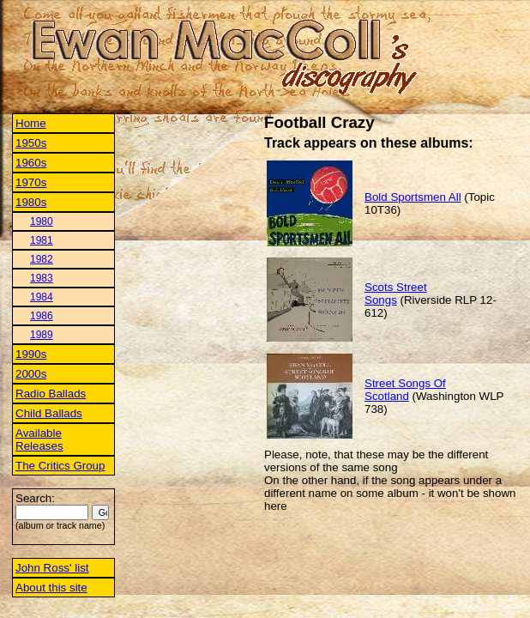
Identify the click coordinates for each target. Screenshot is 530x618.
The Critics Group (60, 465)
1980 (41, 221)
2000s (30, 373)
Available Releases (39, 439)
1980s (30, 202)
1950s (30, 142)
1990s (30, 354)
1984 (41, 297)
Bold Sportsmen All (412, 197)
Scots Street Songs (395, 293)
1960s (30, 162)
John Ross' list (52, 567)
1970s (30, 182)
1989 (41, 335)
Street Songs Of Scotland (405, 390)
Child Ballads (48, 413)
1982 (41, 259)
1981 (41, 240)
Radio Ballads (50, 393)
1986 (41, 316)
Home (30, 123)
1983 (41, 278)
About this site (51, 587)
